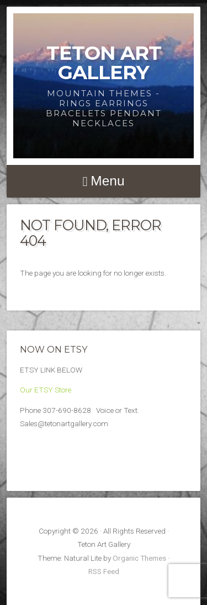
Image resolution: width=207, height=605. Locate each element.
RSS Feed (103, 571)
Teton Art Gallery (103, 62)
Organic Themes (139, 558)
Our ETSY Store (45, 389)
